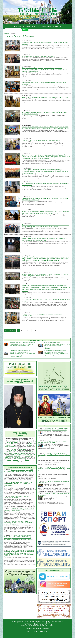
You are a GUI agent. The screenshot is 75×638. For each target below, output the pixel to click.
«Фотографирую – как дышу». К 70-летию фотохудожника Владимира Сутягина (18, 470)
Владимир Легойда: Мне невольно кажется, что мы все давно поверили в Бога (53, 429)
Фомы (30, 444)
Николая (22, 453)
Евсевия (19, 454)
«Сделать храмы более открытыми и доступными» (53, 494)
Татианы (8, 457)
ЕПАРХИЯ (17, 26)
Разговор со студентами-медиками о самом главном (53, 481)
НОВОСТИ (35, 26)
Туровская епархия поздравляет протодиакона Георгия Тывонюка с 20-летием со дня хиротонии (45, 199)
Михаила (9, 452)
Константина (14, 453)
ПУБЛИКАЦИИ (46, 26)
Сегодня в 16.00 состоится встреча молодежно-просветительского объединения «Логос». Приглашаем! (19, 522)
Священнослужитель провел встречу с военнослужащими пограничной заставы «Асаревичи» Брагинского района (45, 275)
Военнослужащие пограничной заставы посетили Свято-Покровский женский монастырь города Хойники (44, 239)
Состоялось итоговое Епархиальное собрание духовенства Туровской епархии (45, 43)
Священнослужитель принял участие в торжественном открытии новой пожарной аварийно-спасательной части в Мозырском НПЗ (45, 226)
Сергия (6, 458)
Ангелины (8, 446)
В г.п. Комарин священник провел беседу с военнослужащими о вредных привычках (46, 300)
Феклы (27, 460)
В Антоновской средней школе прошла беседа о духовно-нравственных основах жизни (45, 184)
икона (16, 441)
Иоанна (8, 445)
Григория (17, 456)
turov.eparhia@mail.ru (44, 623)
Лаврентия (9, 456)
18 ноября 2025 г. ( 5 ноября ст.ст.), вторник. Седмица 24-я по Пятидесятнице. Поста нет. (54, 455)
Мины (11, 441)
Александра (22, 449)
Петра (14, 454)
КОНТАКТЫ (57, 26)
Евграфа (29, 441)
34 (35, 330)
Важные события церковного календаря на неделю (17, 496)
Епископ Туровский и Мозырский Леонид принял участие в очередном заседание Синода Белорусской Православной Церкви (45, 212)
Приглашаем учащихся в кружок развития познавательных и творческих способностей (18, 483)
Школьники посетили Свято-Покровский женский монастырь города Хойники (44, 83)
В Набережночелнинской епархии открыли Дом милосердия (52, 441)
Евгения (7, 453)
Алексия (23, 458)
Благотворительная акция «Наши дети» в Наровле (38, 56)
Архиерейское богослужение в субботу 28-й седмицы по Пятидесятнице (45, 97)
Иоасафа (10, 442)
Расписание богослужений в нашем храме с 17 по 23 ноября (19, 509)
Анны (9, 460)
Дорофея (32, 454)
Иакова (14, 449)
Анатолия (21, 452)
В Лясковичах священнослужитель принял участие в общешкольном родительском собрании (44, 113)
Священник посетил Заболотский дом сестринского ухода (41, 140)
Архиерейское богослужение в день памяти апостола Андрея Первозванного (42, 315)
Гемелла (10, 444)
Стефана (29, 445)
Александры (29, 456)
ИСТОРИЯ (26, 26)
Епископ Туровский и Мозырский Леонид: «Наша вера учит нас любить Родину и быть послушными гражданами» (22, 344)
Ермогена (22, 441)
